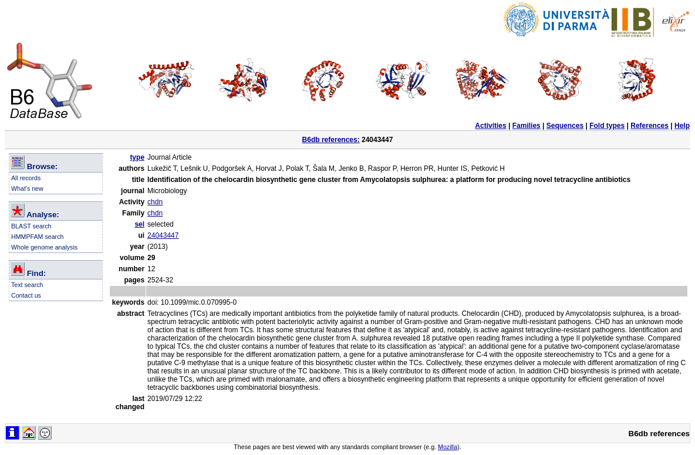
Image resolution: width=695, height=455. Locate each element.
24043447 (162, 235)
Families (526, 126)
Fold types (607, 126)
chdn (155, 202)
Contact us (26, 295)
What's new (27, 188)
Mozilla (447, 446)
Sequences (564, 126)
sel (139, 224)
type (137, 157)
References (649, 126)
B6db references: (331, 140)
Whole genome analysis (44, 247)
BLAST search (31, 226)
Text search (27, 284)
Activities (490, 126)
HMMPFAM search (37, 236)
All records (26, 177)
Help (682, 126)
